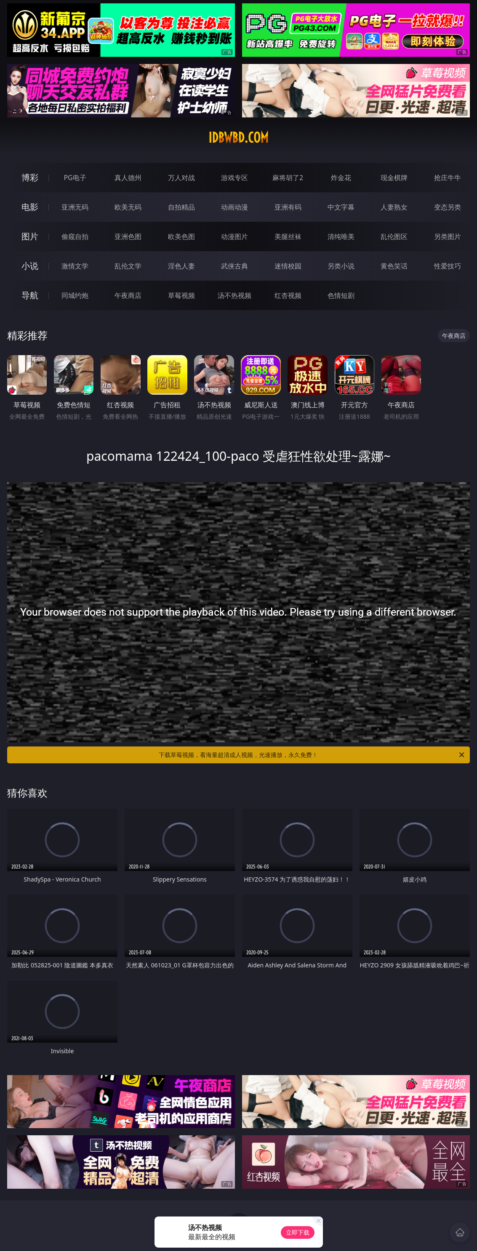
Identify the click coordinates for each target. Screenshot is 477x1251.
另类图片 (447, 236)
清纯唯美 (341, 236)
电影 (29, 206)
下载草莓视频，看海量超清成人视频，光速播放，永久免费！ (312, 755)
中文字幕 (341, 207)
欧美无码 (128, 207)
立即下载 (297, 1232)
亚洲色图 (128, 236)
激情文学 (74, 266)
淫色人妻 (181, 266)
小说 (29, 265)
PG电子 (75, 177)
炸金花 (341, 177)
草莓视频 (181, 295)
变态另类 (447, 207)
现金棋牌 (394, 177)
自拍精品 (181, 207)
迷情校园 (287, 266)
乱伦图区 (394, 236)
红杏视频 (287, 295)
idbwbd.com (238, 137)
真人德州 (128, 177)
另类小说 (341, 266)
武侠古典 (234, 266)
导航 (29, 295)
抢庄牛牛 (447, 177)
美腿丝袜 (287, 236)
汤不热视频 (234, 295)
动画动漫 (234, 207)
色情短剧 (341, 295)
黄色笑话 (394, 266)
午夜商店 (128, 295)
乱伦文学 (128, 266)
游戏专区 (234, 177)
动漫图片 (234, 236)
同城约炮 (74, 295)
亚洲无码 (74, 207)
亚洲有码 (287, 207)
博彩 (29, 177)
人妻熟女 (394, 207)
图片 (29, 236)
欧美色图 (181, 236)
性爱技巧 (447, 266)
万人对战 (181, 177)
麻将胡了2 (287, 177)
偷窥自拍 (74, 236)
